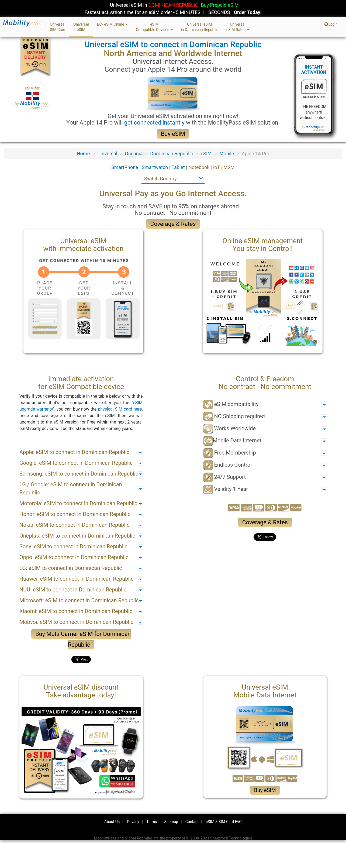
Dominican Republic (171, 153)
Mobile (226, 153)
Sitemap (171, 822)
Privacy (133, 822)
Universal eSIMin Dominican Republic (199, 27)
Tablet (178, 167)
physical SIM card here (120, 409)
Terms (151, 822)
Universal (107, 153)
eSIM (206, 153)
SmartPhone (125, 167)
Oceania (134, 153)
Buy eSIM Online (112, 24)
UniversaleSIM (81, 27)
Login (331, 24)
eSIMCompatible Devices (154, 27)
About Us (112, 822)
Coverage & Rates (173, 224)
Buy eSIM (173, 133)
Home (83, 153)
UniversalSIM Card (57, 27)
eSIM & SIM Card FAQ (224, 822)
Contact (192, 822)
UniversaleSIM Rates (237, 27)
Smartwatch (155, 167)
